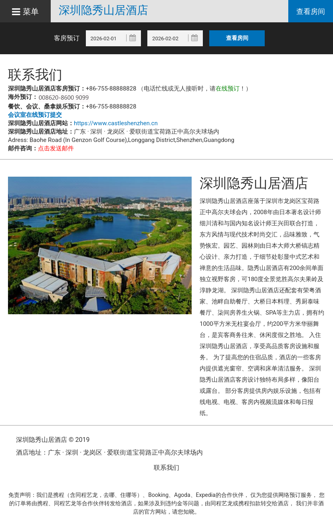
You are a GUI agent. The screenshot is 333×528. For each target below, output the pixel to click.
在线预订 (228, 88)
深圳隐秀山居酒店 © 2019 (52, 439)
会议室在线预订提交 (35, 114)
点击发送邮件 (56, 148)
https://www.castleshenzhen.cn (116, 123)
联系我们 (166, 467)
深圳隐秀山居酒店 (103, 10)
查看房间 (310, 11)
